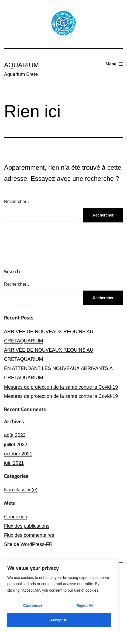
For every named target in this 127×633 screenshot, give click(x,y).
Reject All (84, 605)
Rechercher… (17, 201)
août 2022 (15, 435)
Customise (33, 605)
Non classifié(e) (20, 489)
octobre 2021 (18, 454)
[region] (59, 596)
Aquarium (21, 65)
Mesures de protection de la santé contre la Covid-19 (61, 387)
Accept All (59, 620)
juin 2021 (14, 463)
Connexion (15, 516)
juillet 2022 (15, 444)
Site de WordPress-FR (28, 544)
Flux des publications (26, 526)
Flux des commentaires (29, 535)
